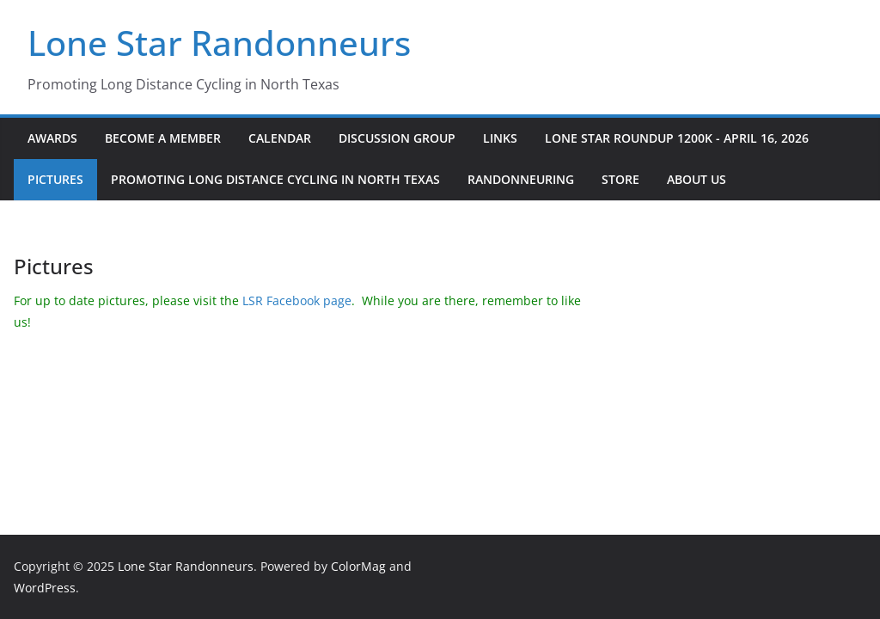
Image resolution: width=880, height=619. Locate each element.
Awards (52, 138)
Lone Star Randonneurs (219, 42)
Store (620, 179)
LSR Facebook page (296, 300)
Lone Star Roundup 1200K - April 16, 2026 (677, 138)
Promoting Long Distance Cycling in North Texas (275, 179)
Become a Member (163, 138)
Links (500, 138)
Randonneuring (521, 179)
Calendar (279, 138)
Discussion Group (397, 138)
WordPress (45, 587)
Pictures (55, 179)
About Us (696, 179)
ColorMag (358, 566)
